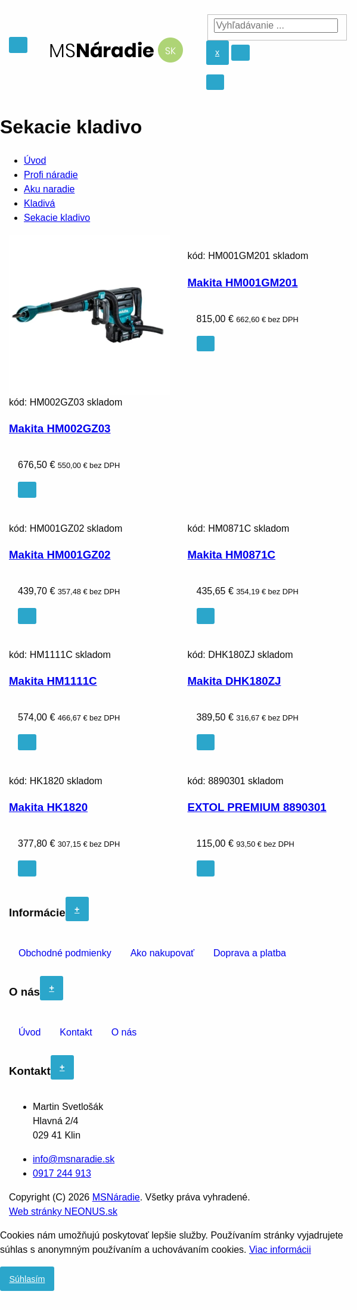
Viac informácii (280, 1249)
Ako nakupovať (162, 953)
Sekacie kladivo (57, 218)
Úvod (35, 160)
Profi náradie (51, 175)
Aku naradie (49, 189)
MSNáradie (116, 1197)
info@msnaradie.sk (73, 1159)
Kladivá (39, 203)
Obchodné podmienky (64, 953)
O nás (124, 1032)
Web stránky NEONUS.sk (63, 1211)
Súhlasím (27, 1279)
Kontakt (76, 1032)
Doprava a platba (249, 953)
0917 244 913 (62, 1173)
